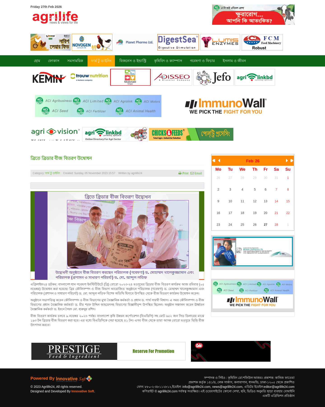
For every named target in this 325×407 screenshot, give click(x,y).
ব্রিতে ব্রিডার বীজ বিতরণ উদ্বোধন (61, 158)
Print (184, 173)
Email (198, 173)
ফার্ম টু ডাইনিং (53, 173)
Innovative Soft (82, 391)
